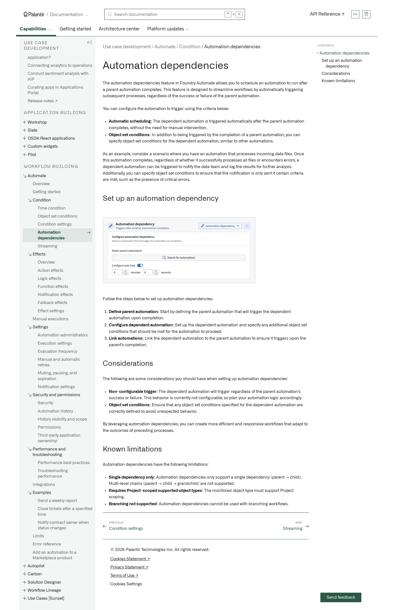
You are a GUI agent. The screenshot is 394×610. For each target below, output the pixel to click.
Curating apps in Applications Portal (55, 90)
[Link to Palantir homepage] (34, 14)
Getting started (75, 29)
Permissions (49, 427)
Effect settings (51, 311)
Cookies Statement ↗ (130, 559)
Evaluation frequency (57, 351)
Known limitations (338, 81)
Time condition (52, 208)
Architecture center (119, 29)
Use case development (127, 47)
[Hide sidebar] (89, 42)
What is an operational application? (48, 55)
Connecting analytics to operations (60, 66)
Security (45, 403)
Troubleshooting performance (53, 473)
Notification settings (56, 387)
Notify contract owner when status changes (63, 525)
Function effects (53, 287)
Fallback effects (52, 303)
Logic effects (49, 279)
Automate (165, 47)
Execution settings (55, 343)
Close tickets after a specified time (65, 511)
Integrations (44, 485)
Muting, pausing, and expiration (57, 376)
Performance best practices (64, 463)
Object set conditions (57, 216)
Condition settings (55, 224)
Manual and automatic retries (59, 362)
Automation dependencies (51, 235)
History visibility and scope (62, 419)
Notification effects (55, 295)
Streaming (47, 246)
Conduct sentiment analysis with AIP (58, 76)
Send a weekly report (57, 501)
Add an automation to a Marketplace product (54, 555)
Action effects (50, 271)
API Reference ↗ (327, 14)
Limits (38, 536)
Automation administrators (63, 335)
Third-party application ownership (59, 438)
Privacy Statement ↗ (129, 567)
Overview (41, 184)
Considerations (336, 74)
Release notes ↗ (43, 101)
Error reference (47, 544)
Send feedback (341, 597)
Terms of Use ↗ (124, 576)
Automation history (55, 411)
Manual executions (50, 319)
